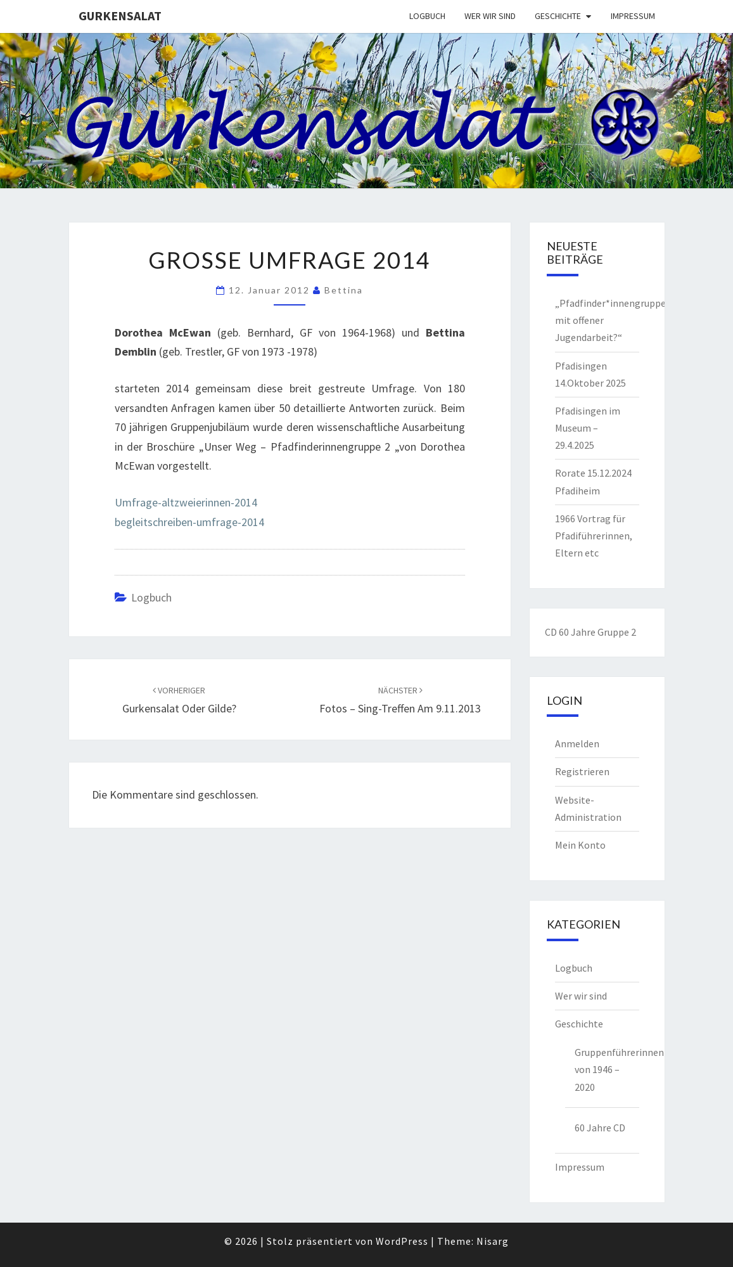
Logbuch (427, 16)
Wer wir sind (490, 16)
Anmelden (577, 743)
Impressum (633, 16)
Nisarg (492, 1241)
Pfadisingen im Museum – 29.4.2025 (587, 427)
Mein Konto (580, 845)
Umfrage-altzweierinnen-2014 (186, 502)
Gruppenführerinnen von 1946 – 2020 (607, 1069)
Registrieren (582, 771)
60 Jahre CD (600, 1127)
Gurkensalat (120, 15)
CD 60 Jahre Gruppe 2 (590, 632)
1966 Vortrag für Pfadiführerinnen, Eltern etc (593, 535)
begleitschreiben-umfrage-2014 (189, 522)
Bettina (343, 290)
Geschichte (558, 16)
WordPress (402, 1241)
